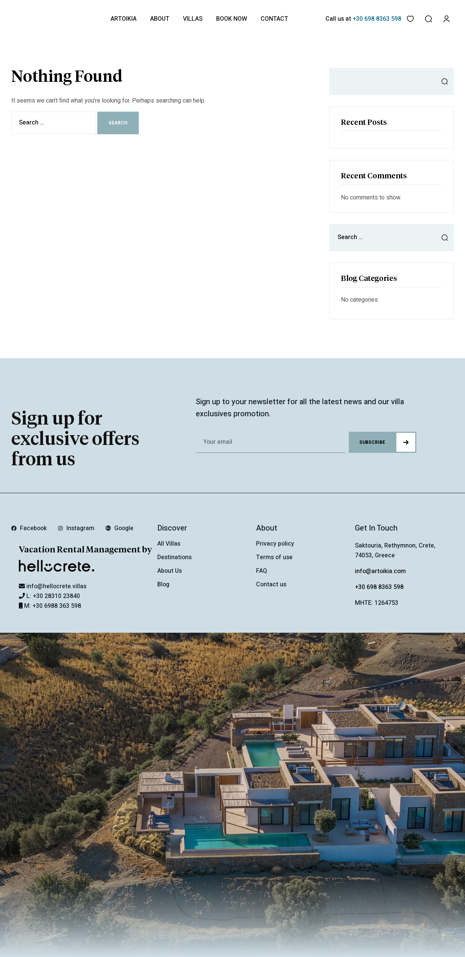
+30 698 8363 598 (379, 587)
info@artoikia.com (380, 571)
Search (442, 81)
